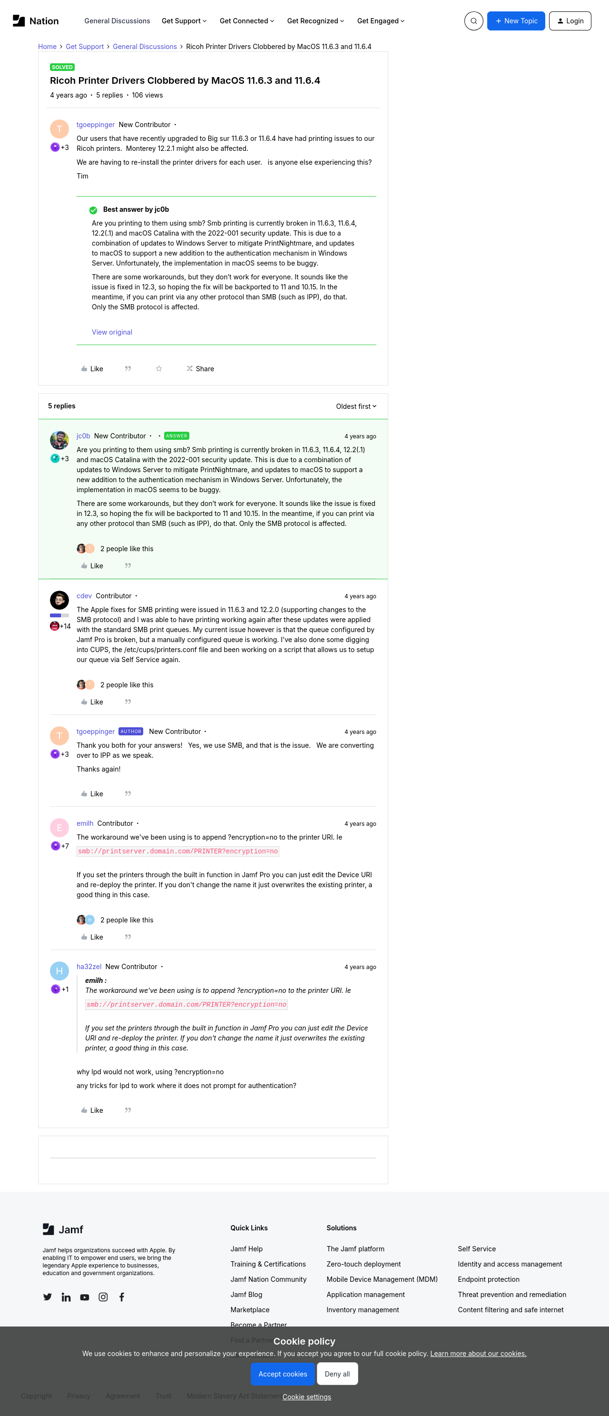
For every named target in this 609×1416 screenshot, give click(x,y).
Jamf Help (247, 1249)
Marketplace (250, 1310)
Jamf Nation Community (269, 1279)
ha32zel (89, 966)
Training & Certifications (268, 1264)
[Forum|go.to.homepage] (36, 21)
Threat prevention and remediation (512, 1294)
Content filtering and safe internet (511, 1310)
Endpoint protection (489, 1279)
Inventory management (363, 1310)
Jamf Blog (247, 1294)
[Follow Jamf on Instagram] (103, 1297)
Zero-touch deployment (364, 1264)
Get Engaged (381, 21)
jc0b (83, 436)
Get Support (185, 21)
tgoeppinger (96, 124)
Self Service (477, 1249)
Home (47, 46)
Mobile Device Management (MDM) (382, 1279)
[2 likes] (115, 549)
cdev (84, 596)
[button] (516, 20)
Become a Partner (259, 1325)
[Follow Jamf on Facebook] (122, 1297)
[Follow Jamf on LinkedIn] (66, 1297)
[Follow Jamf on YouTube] (84, 1297)
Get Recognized (316, 21)
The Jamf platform (356, 1249)
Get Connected (248, 21)
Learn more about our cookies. (479, 1353)
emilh (85, 823)
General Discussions (117, 21)
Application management (366, 1294)
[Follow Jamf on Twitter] (47, 1297)
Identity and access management (510, 1264)
